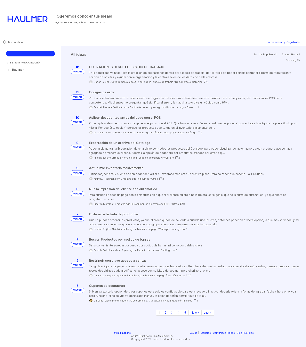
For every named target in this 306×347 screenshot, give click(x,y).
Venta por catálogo (185, 132)
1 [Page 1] (159, 312)
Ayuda (193, 332)
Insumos (144, 178)
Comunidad (219, 332)
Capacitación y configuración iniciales (170, 300)
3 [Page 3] (172, 312)
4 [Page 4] (178, 312)
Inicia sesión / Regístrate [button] (284, 42)
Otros (190, 107)
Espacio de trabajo (162, 81)
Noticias (249, 332)
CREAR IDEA (30, 53)
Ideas (231, 332)
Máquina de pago (175, 107)
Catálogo (166, 250)
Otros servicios (138, 300)
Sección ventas (176, 275)
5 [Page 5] (185, 312)
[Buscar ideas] (35, 42)
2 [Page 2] (165, 312)
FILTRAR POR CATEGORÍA (23, 62)
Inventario (168, 157)
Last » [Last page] (208, 312)
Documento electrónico (189, 81)
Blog (239, 332)
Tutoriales (205, 332)
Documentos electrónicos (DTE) (151, 203)
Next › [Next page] (195, 312)
